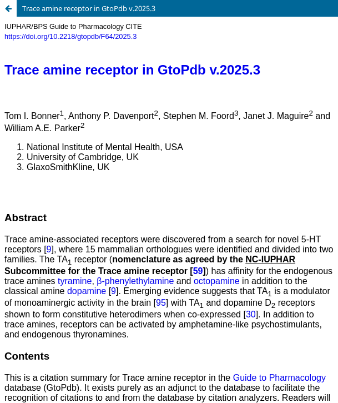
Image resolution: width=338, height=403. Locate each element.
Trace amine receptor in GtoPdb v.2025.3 (88, 8)
